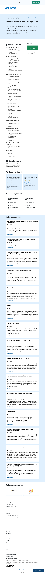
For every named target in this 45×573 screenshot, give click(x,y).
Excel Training (33, 17)
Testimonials (10, 542)
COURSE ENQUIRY (32, 48)
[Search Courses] (21, 11)
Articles (8, 527)
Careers (8, 545)
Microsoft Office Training (24, 17)
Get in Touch (38, 570)
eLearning (9, 508)
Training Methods (11, 506)
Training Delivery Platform (14, 520)
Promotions (9, 504)
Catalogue (9, 502)
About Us (8, 533)
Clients (8, 540)
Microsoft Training (14, 17)
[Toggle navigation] (38, 8)
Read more (9, 35)
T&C (7, 549)
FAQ (7, 547)
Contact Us (36, 2)
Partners (8, 538)
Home (8, 17)
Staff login (22, 572)
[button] (37, 203)
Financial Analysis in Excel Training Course (16, 18)
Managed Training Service (13, 518)
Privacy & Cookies (22, 569)
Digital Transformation (13, 515)
